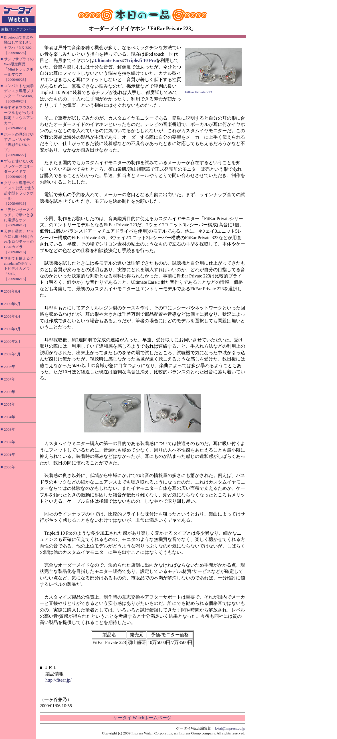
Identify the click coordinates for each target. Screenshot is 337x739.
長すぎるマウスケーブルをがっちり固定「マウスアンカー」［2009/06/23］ (19, 117)
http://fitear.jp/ (58, 680)
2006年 (9, 392)
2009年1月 (12, 354)
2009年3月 (12, 329)
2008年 (9, 367)
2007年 (9, 379)
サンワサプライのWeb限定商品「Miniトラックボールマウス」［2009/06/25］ (19, 69)
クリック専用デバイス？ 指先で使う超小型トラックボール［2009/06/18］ (19, 193)
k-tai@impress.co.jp (230, 728)
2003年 (9, 429)
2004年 (9, 417)
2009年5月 (12, 304)
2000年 (9, 467)
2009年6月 (12, 291)
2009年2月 (12, 341)
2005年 (9, 404)
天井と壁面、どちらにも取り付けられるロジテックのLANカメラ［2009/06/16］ (19, 241)
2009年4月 (12, 316)
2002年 (9, 442)
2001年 (9, 454)
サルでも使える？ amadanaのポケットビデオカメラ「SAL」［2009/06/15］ (19, 268)
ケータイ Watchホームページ (142, 717)
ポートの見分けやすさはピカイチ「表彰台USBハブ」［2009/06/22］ (19, 144)
